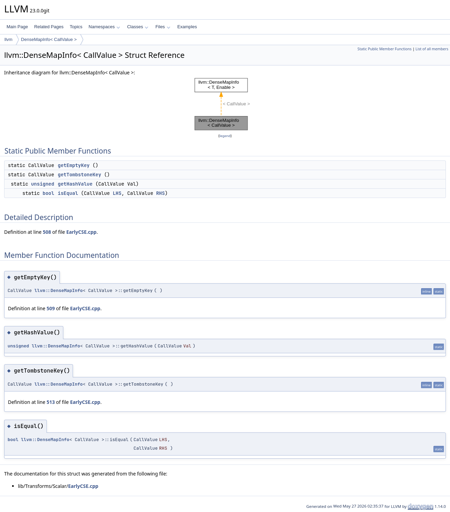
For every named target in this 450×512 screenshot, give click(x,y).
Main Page (17, 26)
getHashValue (75, 184)
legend (225, 136)
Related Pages (48, 26)
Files (162, 26)
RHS (160, 193)
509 (50, 308)
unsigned (42, 184)
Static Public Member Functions (384, 48)
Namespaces (104, 26)
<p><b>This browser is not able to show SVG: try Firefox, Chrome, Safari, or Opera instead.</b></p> (225, 104)
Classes (137, 26)
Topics (76, 26)
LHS (117, 193)
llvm (8, 39)
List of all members (432, 48)
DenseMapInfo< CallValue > (49, 39)
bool (48, 193)
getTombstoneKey (79, 174)
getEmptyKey (74, 165)
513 (50, 402)
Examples (187, 26)
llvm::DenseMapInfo (58, 290)
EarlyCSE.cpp (81, 232)
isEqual (68, 193)
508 (47, 232)
